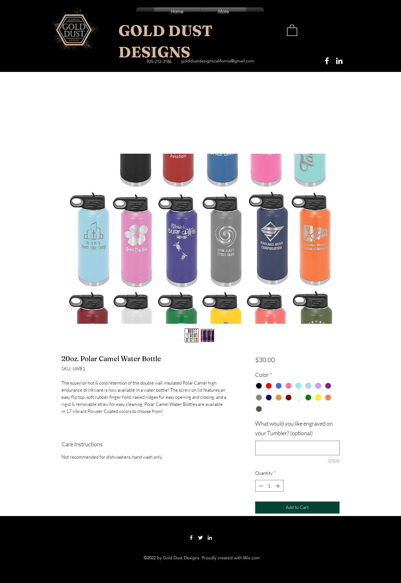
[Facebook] (326, 60)
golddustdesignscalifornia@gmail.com (217, 61)
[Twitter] (200, 538)
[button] (292, 30)
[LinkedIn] (339, 60)
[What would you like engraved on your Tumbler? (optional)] (297, 447)
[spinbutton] (269, 486)
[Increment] (278, 486)
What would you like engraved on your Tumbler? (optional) (294, 428)
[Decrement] (260, 486)
